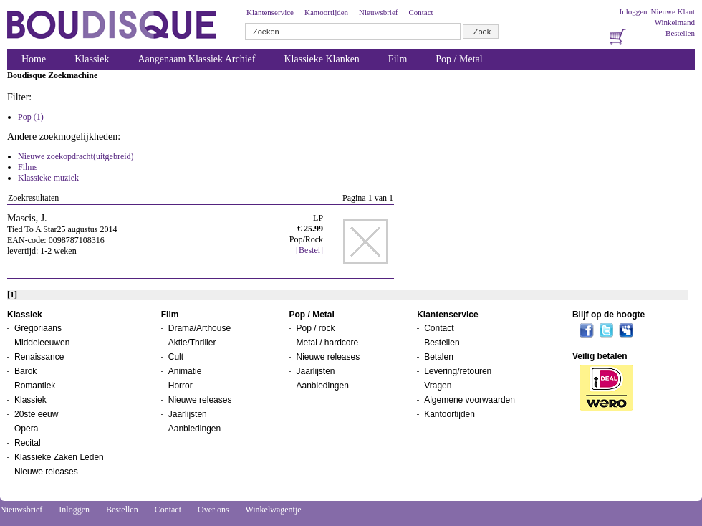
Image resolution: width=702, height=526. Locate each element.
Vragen (437, 386)
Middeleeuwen (41, 343)
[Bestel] (309, 250)
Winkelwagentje (273, 510)
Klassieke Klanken (322, 59)
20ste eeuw (36, 414)
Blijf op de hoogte (608, 315)
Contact (420, 12)
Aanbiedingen (194, 429)
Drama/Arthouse (199, 328)
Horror (180, 386)
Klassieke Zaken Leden (59, 457)
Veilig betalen (600, 356)
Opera (26, 429)
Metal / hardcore (327, 343)
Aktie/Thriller (192, 343)
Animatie (185, 371)
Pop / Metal (459, 59)
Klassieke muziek (48, 178)
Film (397, 59)
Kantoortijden (326, 12)
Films (27, 167)
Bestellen (680, 33)
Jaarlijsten (187, 414)
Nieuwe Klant (673, 11)
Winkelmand (675, 22)
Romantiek (34, 386)
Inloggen (633, 11)
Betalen (438, 357)
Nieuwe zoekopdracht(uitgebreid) (76, 156)
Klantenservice (270, 12)
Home (33, 59)
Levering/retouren (457, 371)
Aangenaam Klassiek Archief (196, 59)
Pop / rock (315, 328)
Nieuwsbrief (378, 12)
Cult (175, 357)
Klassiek (91, 59)
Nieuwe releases (46, 472)
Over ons (213, 510)
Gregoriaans (38, 328)
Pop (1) (31, 117)
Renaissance (39, 357)
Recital (27, 443)
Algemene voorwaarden (469, 400)
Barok (25, 371)
